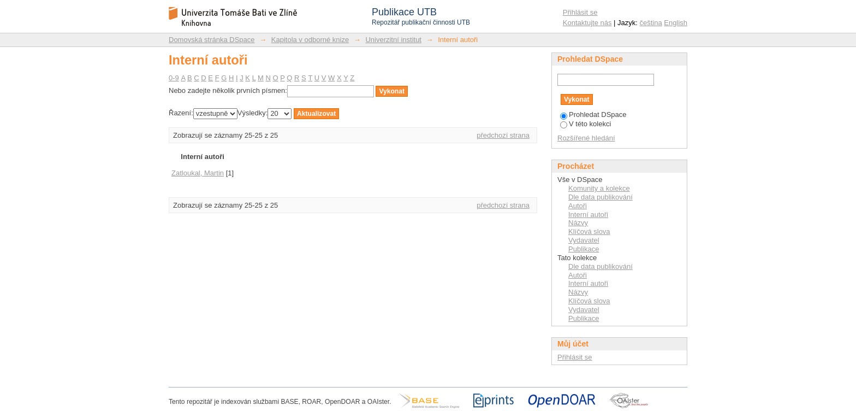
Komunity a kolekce (599, 188)
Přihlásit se (580, 12)
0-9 (174, 78)
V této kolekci (585, 124)
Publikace (583, 249)
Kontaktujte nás (587, 23)
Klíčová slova (589, 231)
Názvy (578, 223)
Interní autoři (588, 214)
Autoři (577, 206)
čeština (651, 23)
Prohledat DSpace (593, 114)
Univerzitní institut (393, 40)
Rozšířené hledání (586, 138)
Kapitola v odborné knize (310, 40)
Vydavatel (583, 240)
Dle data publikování (600, 197)
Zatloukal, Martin (197, 173)
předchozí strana (503, 135)
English (675, 23)
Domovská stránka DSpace (212, 40)
